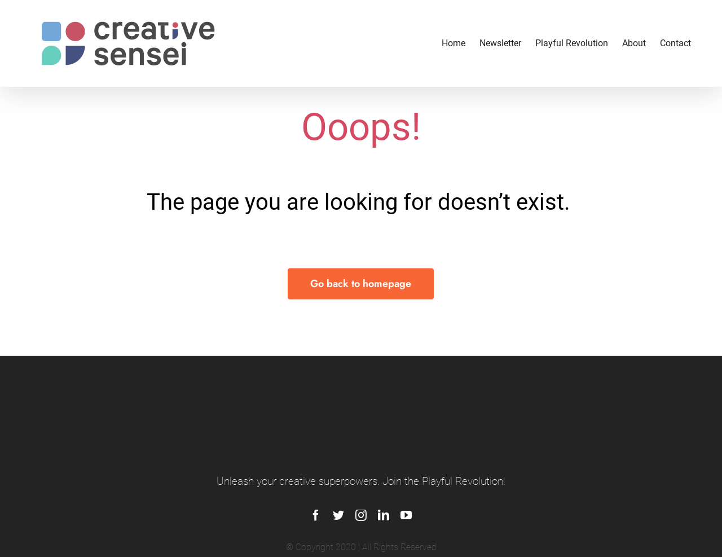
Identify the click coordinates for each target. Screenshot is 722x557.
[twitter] (338, 515)
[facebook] (316, 515)
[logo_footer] (361, 397)
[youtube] (406, 515)
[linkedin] (383, 515)
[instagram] (361, 515)
